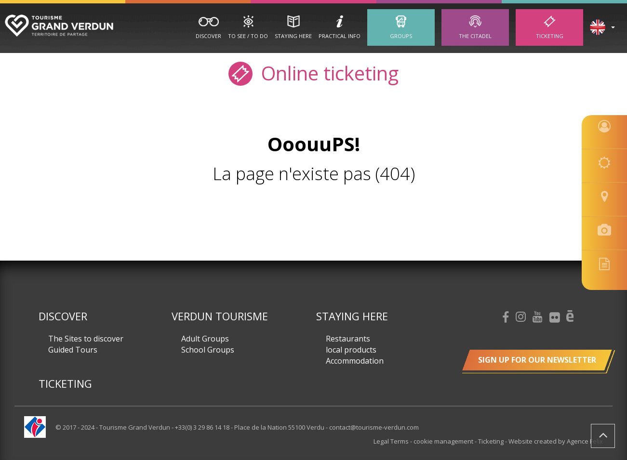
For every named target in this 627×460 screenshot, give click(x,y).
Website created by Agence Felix (555, 441)
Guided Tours (72, 349)
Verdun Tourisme (220, 316)
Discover (208, 35)
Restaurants (348, 338)
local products (351, 349)
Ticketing (549, 35)
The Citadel (475, 35)
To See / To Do (248, 35)
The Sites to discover (85, 338)
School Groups (207, 349)
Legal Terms (392, 441)
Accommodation (355, 360)
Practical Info (339, 35)
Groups (401, 35)
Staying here (293, 35)
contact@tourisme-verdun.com (374, 427)
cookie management (444, 441)
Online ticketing (313, 72)
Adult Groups (205, 338)
